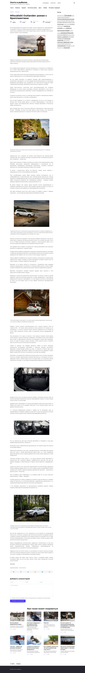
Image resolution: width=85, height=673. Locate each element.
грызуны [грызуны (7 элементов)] (63, 20)
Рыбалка (17, 7)
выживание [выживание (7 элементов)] (66, 17)
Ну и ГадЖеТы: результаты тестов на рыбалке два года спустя (50, 651)
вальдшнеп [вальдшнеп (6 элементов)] (59, 17)
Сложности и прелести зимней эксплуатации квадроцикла (33, 651)
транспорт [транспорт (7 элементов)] (59, 47)
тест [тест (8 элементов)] (74, 45)
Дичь (40, 7)
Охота (12, 7)
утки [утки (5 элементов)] (62, 47)
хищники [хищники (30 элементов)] (67, 47)
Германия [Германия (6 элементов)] (59, 15)
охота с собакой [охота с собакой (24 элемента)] (62, 36)
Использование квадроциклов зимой (16, 623)
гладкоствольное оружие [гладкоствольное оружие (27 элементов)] (65, 19)
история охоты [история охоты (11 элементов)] (71, 22)
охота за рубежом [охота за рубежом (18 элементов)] (62, 35)
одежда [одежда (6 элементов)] (71, 30)
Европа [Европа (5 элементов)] (62, 15)
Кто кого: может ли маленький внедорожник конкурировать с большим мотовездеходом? (66, 626)
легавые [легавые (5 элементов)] (65, 24)
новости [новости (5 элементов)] (64, 28)
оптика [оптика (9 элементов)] (59, 33)
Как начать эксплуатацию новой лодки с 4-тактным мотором (67, 651)
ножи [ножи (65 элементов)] (67, 30)
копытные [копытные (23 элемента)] (60, 24)
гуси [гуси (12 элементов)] (66, 20)
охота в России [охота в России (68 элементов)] (67, 33)
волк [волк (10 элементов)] (63, 17)
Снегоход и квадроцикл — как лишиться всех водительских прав (34, 624)
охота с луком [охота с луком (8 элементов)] (71, 35)
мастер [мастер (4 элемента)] (68, 24)
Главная (18, 663)
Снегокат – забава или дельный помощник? (16, 650)
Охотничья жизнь (32, 7)
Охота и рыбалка (18, 2)
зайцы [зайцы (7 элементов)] (69, 20)
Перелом (46, 622)
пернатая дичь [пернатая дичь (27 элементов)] (68, 42)
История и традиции (54, 7)
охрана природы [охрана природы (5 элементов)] (67, 40)
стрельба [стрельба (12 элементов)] (68, 45)
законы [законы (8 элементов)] (72, 20)
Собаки (45, 7)
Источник (12, 563)
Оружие (24, 7)
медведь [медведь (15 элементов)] (72, 24)
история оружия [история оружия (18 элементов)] (62, 22)
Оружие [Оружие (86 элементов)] (67, 15)
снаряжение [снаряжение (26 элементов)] (61, 45)
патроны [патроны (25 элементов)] (60, 42)
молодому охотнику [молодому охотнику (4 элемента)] (60, 26)
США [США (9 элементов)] (73, 15)
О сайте (12, 663)
